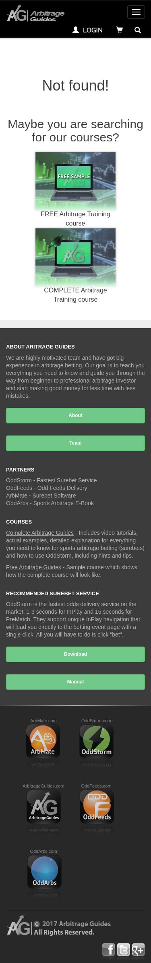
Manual (75, 682)
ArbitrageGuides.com (43, 786)
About (75, 415)
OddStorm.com (96, 720)
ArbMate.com (43, 720)
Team (75, 443)
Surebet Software (54, 495)
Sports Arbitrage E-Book (63, 503)
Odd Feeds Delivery (62, 488)
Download (75, 654)
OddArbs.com (43, 851)
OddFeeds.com (96, 786)
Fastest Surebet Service (67, 480)
